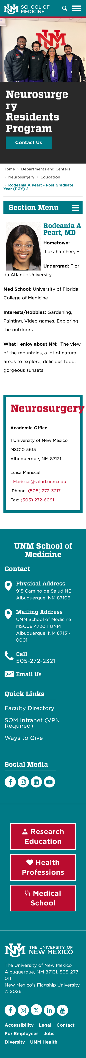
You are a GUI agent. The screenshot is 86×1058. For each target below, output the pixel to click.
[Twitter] (36, 1009)
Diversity (15, 1042)
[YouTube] (62, 1010)
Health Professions (43, 867)
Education (50, 177)
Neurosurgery (21, 177)
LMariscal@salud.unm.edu (38, 481)
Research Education (43, 836)
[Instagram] (23, 781)
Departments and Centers (45, 169)
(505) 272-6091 (37, 500)
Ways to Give (24, 738)
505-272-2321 (35, 661)
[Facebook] (10, 781)
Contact (65, 1025)
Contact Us (28, 142)
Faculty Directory (29, 708)
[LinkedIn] (36, 781)
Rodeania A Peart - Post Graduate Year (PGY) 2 (38, 187)
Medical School (43, 898)
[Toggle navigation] (76, 8)
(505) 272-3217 (44, 490)
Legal (45, 1025)
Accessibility (19, 1025)
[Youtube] (49, 781)
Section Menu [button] (33, 207)
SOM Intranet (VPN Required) (32, 723)
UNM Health (43, 1042)
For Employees (22, 1033)
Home (9, 169)
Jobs (49, 1033)
